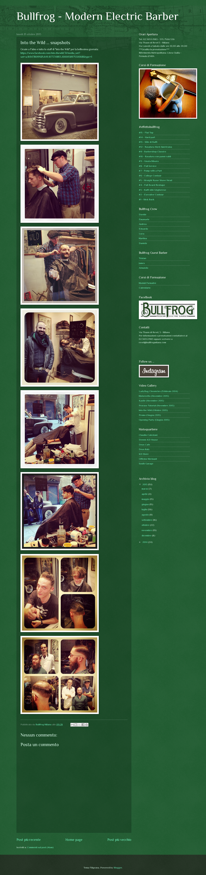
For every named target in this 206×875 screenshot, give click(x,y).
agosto (145, 514)
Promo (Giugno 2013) (150, 415)
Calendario (145, 287)
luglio (145, 509)
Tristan (142, 258)
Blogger (118, 867)
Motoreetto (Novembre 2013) (154, 395)
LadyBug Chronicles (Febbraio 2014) (158, 391)
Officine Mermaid (148, 458)
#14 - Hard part (147, 137)
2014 (145, 542)
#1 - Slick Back (146, 199)
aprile (145, 494)
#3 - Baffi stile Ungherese (152, 189)
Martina (143, 238)
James (142, 263)
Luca (141, 233)
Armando (143, 267)
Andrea (143, 224)
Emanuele (144, 219)
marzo (145, 488)
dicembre (147, 535)
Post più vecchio (119, 840)
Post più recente (29, 840)
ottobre (146, 525)
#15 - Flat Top (146, 132)
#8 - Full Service (148, 166)
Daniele (143, 243)
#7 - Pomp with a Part (150, 170)
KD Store (144, 454)
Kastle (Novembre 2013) (151, 400)
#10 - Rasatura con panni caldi (155, 156)
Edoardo (143, 228)
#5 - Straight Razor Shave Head (155, 180)
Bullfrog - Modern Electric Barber (98, 16)
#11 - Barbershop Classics (152, 151)
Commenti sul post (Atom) (40, 847)
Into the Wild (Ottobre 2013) (153, 410)
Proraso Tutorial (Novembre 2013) (156, 405)
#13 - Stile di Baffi (148, 142)
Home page (73, 840)
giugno (145, 504)
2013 (145, 484)
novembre (147, 530)
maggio (146, 499)
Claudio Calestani (148, 435)
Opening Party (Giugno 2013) (154, 419)
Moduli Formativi (147, 283)
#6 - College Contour (150, 175)
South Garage (146, 463)
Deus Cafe (144, 444)
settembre (147, 519)
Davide (142, 214)
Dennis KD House (148, 439)
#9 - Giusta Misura (149, 161)
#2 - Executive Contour (151, 194)
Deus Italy (144, 449)
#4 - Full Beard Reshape (152, 185)
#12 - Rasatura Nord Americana (155, 146)
